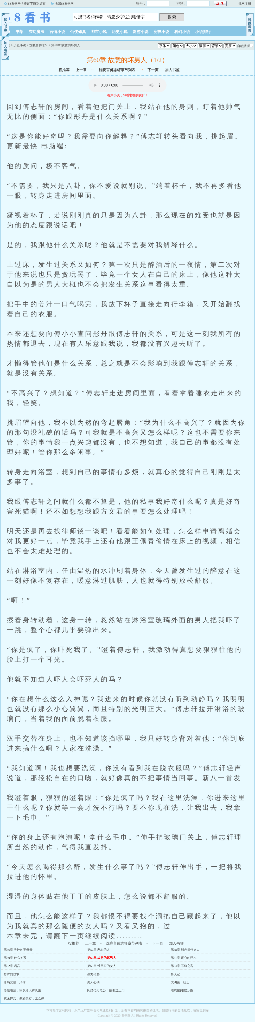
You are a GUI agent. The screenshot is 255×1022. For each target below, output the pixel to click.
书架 (19, 32)
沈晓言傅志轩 (38, 45)
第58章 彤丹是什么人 (185, 950)
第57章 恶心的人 (98, 950)
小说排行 (203, 32)
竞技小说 (161, 32)
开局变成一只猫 (15, 982)
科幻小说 (182, 32)
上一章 (81, 70)
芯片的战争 (11, 974)
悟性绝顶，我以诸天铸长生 (22, 990)
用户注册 (244, 3)
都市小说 (99, 32)
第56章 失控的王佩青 (18, 950)
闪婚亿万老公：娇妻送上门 (106, 990)
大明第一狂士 (180, 982)
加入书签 (172, 70)
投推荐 (64, 70)
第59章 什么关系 (15, 958)
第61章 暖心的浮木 (183, 958)
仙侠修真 (78, 32)
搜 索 (172, 17)
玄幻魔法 (36, 32)
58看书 (32, 15)
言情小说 (57, 32)
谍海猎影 (93, 974)
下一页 (153, 70)
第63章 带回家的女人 (101, 966)
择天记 (175, 974)
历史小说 (120, 32)
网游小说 (140, 32)
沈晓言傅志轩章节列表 (117, 70)
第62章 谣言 (12, 966)
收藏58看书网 (64, 3)
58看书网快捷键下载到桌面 (27, 3)
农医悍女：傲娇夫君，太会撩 (24, 998)
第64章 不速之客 (182, 966)
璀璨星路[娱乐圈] (183, 990)
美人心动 (93, 982)
